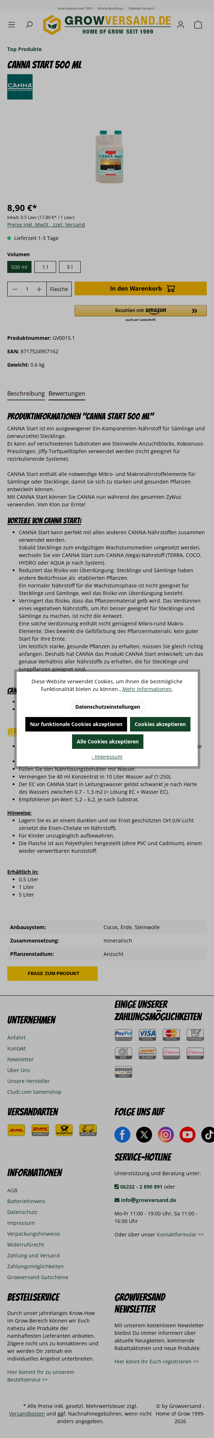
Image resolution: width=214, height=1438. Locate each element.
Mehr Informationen (147, 689)
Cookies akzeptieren (160, 724)
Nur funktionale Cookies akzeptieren (76, 724)
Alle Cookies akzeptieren (108, 741)
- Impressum (107, 756)
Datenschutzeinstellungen (107, 706)
